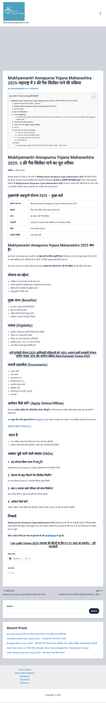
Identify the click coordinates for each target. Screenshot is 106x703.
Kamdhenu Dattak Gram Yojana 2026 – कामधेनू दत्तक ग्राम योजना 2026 (36, 639)
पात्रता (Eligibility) (20, 115)
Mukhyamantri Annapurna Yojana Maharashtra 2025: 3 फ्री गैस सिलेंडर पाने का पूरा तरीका (44, 101)
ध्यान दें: (16, 127)
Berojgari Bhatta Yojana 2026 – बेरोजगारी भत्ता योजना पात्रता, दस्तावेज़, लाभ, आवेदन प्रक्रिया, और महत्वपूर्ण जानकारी (52, 643)
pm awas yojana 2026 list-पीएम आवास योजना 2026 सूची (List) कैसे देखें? (36, 634)
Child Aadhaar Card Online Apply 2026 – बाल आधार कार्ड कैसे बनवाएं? (36, 653)
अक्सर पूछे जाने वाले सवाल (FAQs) (24, 130)
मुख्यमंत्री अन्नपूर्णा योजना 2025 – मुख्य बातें (27, 104)
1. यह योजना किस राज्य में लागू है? (25, 133)
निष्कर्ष (17, 143)
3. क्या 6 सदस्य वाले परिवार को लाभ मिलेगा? (28, 138)
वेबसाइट (39, 419)
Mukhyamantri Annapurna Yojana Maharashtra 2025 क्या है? (35, 106)
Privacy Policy (25, 670)
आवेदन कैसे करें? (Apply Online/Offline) (27, 125)
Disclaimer (25, 676)
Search (10, 606)
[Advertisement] (53, 47)
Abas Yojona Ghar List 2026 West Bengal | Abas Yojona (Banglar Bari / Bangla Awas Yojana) (48, 648)
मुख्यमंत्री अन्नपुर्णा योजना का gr (19, 426)
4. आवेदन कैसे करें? (21, 140)
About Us (25, 683)
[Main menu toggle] (100, 13)
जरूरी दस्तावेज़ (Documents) (23, 122)
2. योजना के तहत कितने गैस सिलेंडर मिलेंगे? (28, 135)
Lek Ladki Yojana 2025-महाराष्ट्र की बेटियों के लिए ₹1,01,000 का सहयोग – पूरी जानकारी (41, 145)
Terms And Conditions (25, 673)
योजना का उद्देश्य (19, 109)
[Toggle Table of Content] (92, 96)
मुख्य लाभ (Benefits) (20, 112)
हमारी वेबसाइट (50, 536)
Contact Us (25, 680)
